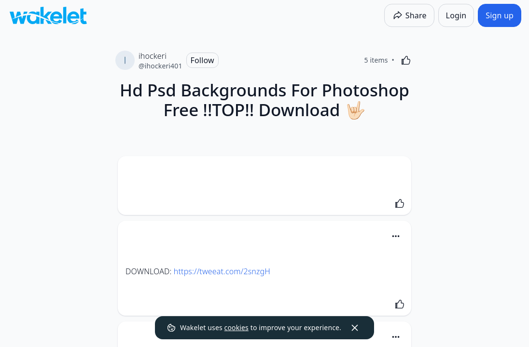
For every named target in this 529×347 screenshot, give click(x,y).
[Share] (409, 15)
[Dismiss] (354, 327)
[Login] (456, 15)
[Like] (406, 60)
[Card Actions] (396, 236)
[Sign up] (499, 15)
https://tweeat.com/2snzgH (222, 271)
